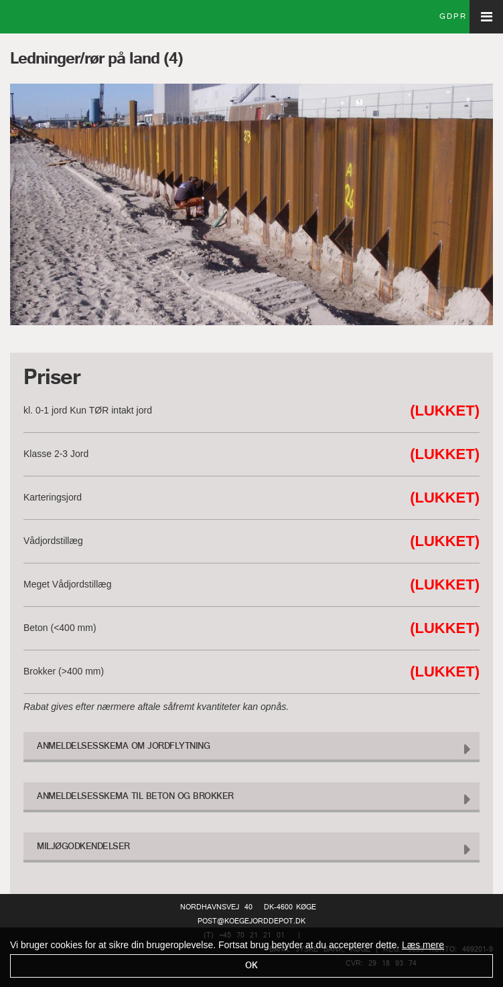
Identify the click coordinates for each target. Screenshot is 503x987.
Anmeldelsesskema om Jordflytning (123, 746)
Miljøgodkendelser (83, 847)
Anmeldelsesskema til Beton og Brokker (135, 796)
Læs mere (423, 944)
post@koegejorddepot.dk (251, 921)
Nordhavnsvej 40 (216, 907)
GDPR (453, 16)
